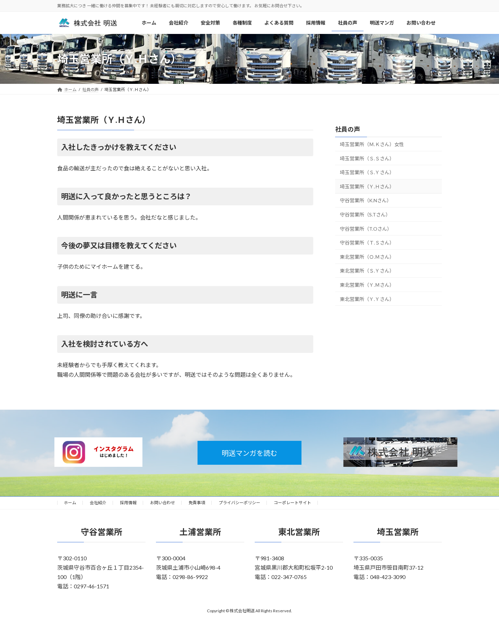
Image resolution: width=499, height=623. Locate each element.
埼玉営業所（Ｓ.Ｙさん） (367, 173)
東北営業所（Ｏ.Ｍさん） (367, 257)
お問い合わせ (162, 502)
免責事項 (197, 502)
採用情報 (128, 502)
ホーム (70, 502)
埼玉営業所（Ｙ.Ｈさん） (367, 186)
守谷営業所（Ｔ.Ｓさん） (367, 243)
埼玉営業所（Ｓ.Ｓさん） (367, 158)
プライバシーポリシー (239, 502)
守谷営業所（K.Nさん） (366, 201)
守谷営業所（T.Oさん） (366, 229)
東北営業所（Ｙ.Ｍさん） (367, 285)
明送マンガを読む (249, 453)
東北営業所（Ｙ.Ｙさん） (367, 299)
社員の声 (347, 129)
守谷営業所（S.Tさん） (365, 214)
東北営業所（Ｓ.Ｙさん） (367, 271)
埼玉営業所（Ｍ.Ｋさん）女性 (372, 144)
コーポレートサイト (292, 502)
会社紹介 (98, 502)
